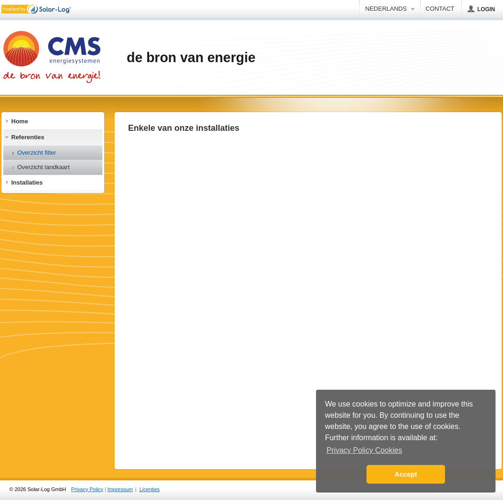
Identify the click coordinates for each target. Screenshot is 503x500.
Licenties (149, 489)
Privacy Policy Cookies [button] (364, 450)
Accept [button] (406, 474)
